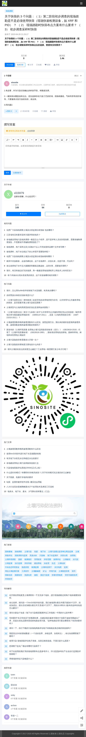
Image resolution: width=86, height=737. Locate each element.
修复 (36, 575)
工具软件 (25, 571)
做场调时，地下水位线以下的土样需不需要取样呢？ (28, 252)
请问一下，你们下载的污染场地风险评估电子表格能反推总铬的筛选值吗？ (40, 628)
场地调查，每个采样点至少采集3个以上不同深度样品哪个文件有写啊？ (36, 247)
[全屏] (72, 140)
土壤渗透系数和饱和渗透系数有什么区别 (23, 449)
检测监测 (35, 567)
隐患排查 (25, 567)
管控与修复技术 (71, 575)
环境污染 (52, 571)
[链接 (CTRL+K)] (57, 140)
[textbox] (43, 154)
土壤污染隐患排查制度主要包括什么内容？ (24, 344)
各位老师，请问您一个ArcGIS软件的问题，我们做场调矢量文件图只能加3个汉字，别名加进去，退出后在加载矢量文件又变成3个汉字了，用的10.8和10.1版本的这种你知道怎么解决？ (45, 605)
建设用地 (37, 563)
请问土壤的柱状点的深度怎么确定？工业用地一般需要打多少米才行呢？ (38, 349)
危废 (36, 552)
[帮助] (76, 140)
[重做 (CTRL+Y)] (18, 140)
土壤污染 (28, 552)
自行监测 (18, 563)
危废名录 (28, 575)
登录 (7, 173)
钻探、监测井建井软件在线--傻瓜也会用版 (24, 482)
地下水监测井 (52, 555)
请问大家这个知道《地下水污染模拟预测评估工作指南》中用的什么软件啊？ (41, 613)
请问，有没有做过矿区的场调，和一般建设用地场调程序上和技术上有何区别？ (39, 270)
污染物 (42, 555)
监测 (66, 567)
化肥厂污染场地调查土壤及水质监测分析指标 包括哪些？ (30, 230)
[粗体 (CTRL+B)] (23, 140)
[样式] (8, 140)
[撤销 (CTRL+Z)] (13, 140)
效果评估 (57, 559)
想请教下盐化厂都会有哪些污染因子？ (25, 646)
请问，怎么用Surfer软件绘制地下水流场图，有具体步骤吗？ (31, 290)
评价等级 (28, 563)
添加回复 (25, 111)
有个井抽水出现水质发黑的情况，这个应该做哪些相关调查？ (33, 275)
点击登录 (31, 131)
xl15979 (19, 192)
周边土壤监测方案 (12, 571)
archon (14, 705)
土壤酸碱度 (36, 571)
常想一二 (14, 716)
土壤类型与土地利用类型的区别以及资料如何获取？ (28, 307)
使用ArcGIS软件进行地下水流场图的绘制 (23, 454)
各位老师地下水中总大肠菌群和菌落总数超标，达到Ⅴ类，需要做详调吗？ (37, 266)
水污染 (75, 559)
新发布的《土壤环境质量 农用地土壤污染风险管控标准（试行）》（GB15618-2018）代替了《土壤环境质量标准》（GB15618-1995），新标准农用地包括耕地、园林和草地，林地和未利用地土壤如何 (44, 332)
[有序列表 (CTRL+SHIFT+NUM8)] (45, 140)
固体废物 (8, 552)
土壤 (77, 552)
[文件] (66, 140)
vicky (13, 695)
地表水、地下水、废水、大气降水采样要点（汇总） (29, 491)
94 (43, 207)
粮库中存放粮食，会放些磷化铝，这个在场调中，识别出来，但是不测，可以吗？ (40, 261)
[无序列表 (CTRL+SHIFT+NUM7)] (41, 140)
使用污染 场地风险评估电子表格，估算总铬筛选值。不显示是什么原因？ (39, 641)
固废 (20, 559)
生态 (53, 563)
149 (17, 207)
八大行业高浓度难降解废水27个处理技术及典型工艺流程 (30, 487)
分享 (30, 65)
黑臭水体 (33, 555)
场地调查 (9, 11)
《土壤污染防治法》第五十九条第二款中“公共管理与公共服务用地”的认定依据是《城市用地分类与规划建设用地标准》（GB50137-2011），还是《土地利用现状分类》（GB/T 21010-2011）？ (43, 315)
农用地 (72, 555)
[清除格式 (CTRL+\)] (36, 140)
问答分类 (64, 555)
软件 (73, 571)
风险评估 (8, 555)
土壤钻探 (61, 563)
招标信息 (8, 575)
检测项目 (28, 559)
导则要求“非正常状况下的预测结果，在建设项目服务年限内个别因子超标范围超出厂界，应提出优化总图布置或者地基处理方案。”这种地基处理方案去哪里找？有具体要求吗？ (45, 620)
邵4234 (14, 685)
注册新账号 (17, 173)
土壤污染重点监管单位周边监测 (60, 552)
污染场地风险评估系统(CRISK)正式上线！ (24, 468)
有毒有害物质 (57, 575)
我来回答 (20, 65)
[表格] (51, 140)
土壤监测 (8, 563)
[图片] (62, 140)
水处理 (46, 563)
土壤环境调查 (10, 559)
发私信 (62, 214)
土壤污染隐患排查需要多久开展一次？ (22, 340)
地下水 (43, 552)
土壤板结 (66, 559)
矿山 (45, 571)
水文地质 (57, 567)
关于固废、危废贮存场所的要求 (19, 477)
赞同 (9, 111)
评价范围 (47, 559)
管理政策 (37, 559)
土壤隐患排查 (64, 571)
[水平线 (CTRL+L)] (32, 140)
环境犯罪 (8, 579)
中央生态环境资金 (12, 567)
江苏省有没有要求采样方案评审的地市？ (23, 235)
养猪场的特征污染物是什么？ (21, 659)
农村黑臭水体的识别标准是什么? (20, 295)
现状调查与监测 (21, 555)
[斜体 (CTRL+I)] (27, 140)
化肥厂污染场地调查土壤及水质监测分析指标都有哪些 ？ (30, 256)
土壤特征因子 (46, 567)
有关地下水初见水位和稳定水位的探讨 (22, 458)
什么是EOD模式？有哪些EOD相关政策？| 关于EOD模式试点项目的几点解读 (38, 472)
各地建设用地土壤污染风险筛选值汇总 (22, 463)
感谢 (48, 65)
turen (13, 675)
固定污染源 (44, 575)
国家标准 (18, 575)
